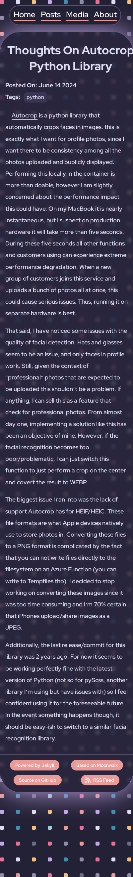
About (105, 14)
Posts (51, 14)
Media (77, 14)
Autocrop (24, 115)
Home (24, 14)
